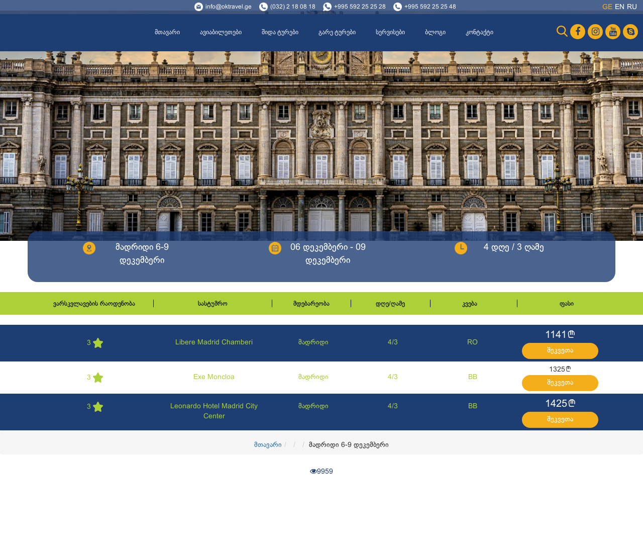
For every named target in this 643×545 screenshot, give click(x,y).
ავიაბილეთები (221, 32)
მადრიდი (313, 342)
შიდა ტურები (280, 32)
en (619, 7)
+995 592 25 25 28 (360, 7)
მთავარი (167, 32)
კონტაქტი (479, 32)
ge (607, 7)
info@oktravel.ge (228, 7)
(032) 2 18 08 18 (292, 7)
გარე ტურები (337, 32)
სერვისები (390, 32)
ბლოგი (435, 32)
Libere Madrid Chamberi (214, 342)
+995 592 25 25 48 (430, 7)
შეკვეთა (560, 350)
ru (632, 7)
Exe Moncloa (214, 377)
